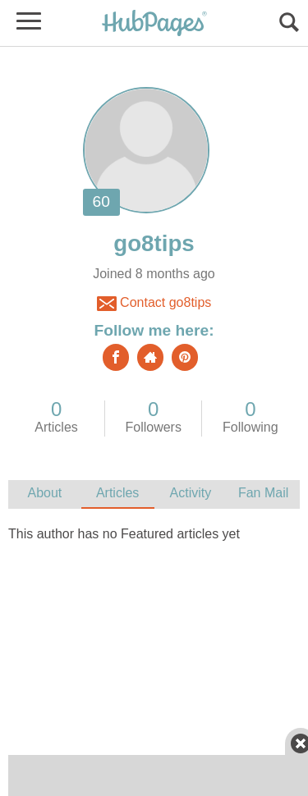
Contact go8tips (154, 303)
